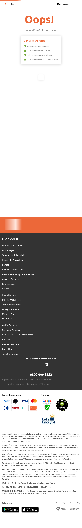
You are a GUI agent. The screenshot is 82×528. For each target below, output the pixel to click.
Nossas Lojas (39, 8)
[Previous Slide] (2, 2)
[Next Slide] (79, 2)
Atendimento (53, 8)
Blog (65, 8)
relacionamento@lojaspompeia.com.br (16, 441)
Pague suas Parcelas (22, 8)
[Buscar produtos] (43, 13)
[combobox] (42, 13)
